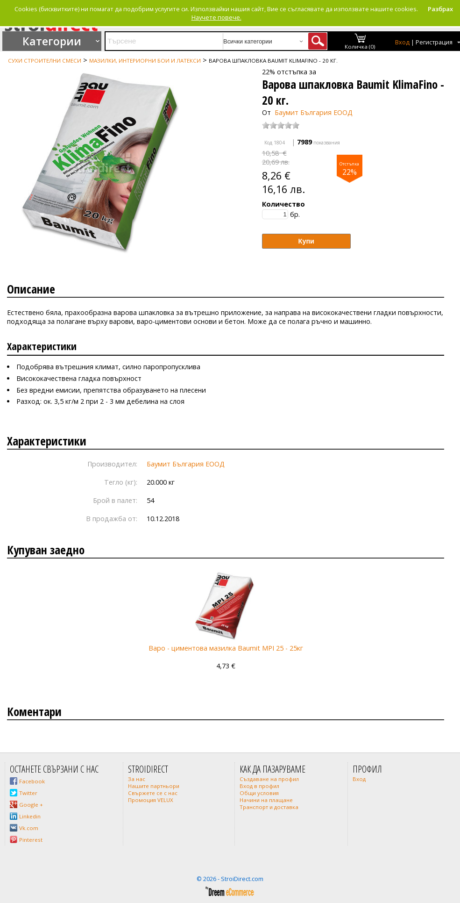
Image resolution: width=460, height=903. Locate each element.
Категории (51, 41)
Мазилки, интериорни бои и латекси (145, 60)
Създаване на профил (269, 778)
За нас (136, 778)
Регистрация (434, 42)
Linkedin (30, 816)
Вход (402, 42)
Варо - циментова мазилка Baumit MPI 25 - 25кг (226, 648)
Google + (31, 804)
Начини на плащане (266, 799)
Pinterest (30, 839)
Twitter (28, 792)
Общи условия (259, 792)
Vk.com (28, 827)
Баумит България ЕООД (314, 112)
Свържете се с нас (152, 792)
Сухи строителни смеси (44, 60)
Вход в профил (259, 785)
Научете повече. (216, 17)
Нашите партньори (153, 785)
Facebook (32, 781)
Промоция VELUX (150, 799)
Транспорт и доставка (269, 806)
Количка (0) (360, 46)
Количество (283, 204)
